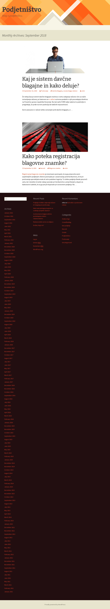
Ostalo (64, 232)
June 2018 (7, 331)
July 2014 (7, 477)
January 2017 (8, 382)
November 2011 (9, 565)
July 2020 (7, 264)
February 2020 (9, 277)
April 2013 (7, 514)
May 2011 (7, 581)
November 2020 (9, 250)
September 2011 (9, 568)
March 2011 (8, 585)
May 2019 (7, 308)
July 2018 (7, 328)
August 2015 (8, 439)
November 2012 (9, 531)
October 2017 (8, 355)
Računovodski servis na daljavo (43, 222)
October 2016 (8, 392)
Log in (35, 239)
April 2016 (7, 412)
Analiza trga (66, 219)
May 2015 (7, 450)
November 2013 (9, 494)
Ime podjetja (66, 226)
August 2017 (8, 358)
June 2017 (7, 365)
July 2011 (7, 575)
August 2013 (8, 504)
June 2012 (7, 544)
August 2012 (8, 538)
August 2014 (8, 473)
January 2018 (8, 345)
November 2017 (9, 352)
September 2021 (9, 220)
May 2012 (7, 548)
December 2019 (9, 284)
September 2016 (9, 395)
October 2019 (8, 291)
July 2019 (7, 301)
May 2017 (7, 368)
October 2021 (8, 216)
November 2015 (9, 429)
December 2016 (9, 385)
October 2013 (8, 497)
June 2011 (7, 578)
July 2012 (7, 541)
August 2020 (8, 260)
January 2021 (8, 243)
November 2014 (9, 466)
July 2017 (7, 362)
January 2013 (8, 524)
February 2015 (9, 456)
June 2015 (7, 446)
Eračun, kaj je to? (38, 225)
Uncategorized (67, 243)
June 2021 (7, 226)
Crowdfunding (66, 222)
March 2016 (8, 416)
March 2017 (8, 375)
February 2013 (9, 521)
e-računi (52, 99)
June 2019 (7, 304)
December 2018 (9, 314)
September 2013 (9, 500)
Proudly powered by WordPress (55, 605)
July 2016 (7, 402)
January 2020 (8, 280)
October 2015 (8, 433)
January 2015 (8, 460)
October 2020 (8, 253)
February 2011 (9, 588)
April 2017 (7, 372)
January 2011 (8, 592)
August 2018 (8, 324)
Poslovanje (65, 239)
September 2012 (9, 534)
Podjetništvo (66, 236)
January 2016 (8, 423)
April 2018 (7, 335)
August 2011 (8, 571)
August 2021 (8, 223)
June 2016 (7, 406)
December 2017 (9, 348)
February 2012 (9, 554)
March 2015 (8, 453)
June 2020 (7, 267)
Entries (37, 243)
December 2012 (9, 527)
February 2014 (9, 483)
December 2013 (9, 490)
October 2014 (8, 470)
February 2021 (9, 240)
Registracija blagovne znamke (33, 174)
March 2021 (8, 237)
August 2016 (8, 399)
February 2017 (9, 379)
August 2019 (8, 297)
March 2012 (8, 551)
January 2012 (8, 558)
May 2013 (7, 510)
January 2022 (8, 213)
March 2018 (8, 338)
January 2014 (8, 487)
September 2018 (9, 321)
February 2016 (9, 419)
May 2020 (7, 270)
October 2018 (8, 318)
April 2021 (7, 233)
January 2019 (8, 311)
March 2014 (8, 480)
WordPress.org (38, 249)
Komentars (38, 246)
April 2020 (7, 274)
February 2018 (9, 341)
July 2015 (7, 443)
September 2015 (9, 436)
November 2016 (9, 389)
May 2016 (7, 409)
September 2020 (9, 257)
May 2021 (7, 230)
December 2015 (9, 426)
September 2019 (9, 294)
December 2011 (9, 561)
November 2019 (9, 287)
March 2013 (8, 517)
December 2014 (9, 463)
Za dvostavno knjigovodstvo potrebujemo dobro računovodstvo (42, 216)
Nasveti (64, 229)
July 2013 (7, 507)
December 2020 (9, 247)
